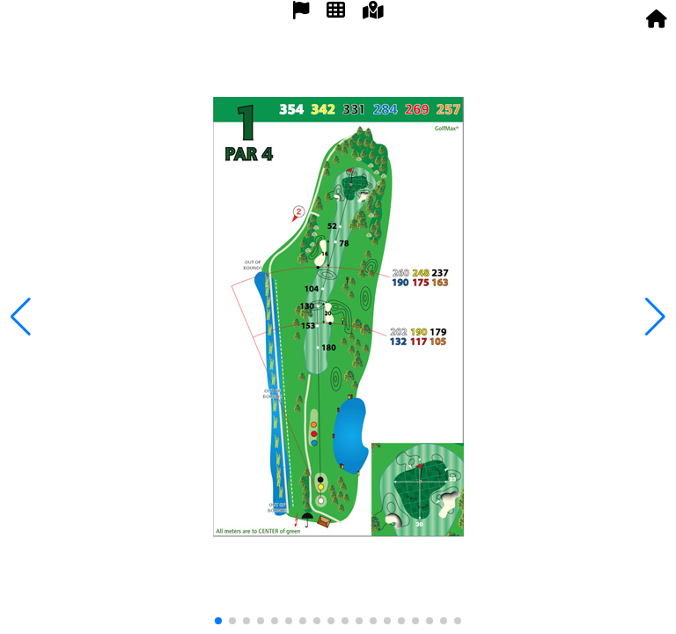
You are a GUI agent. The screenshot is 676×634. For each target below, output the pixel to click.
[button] (655, 317)
